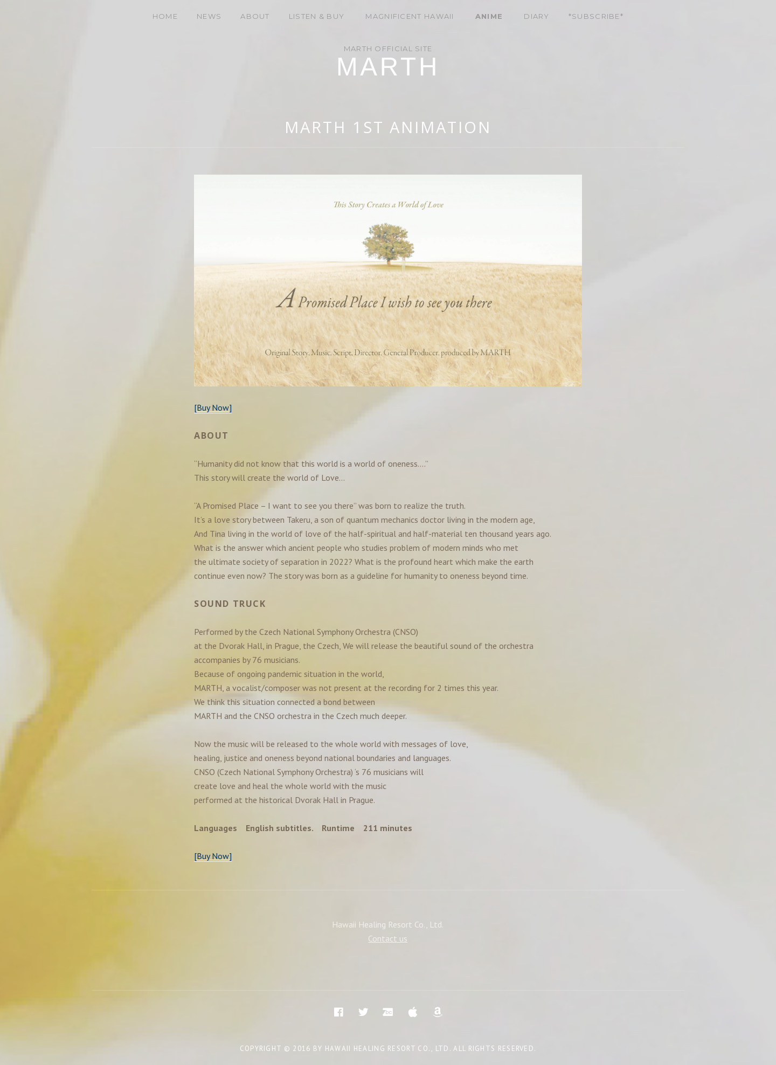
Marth (388, 66)
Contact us (387, 938)
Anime (489, 16)
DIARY (537, 16)
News (209, 16)
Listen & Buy (317, 16)
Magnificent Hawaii (409, 16)
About (255, 16)
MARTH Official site (388, 48)
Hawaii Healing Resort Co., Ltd (387, 1048)
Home (165, 16)
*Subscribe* (596, 16)
